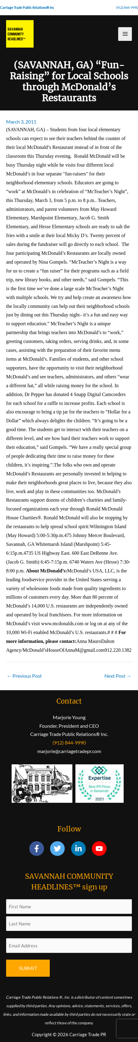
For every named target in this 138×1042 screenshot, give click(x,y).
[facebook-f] (39, 848)
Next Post (117, 676)
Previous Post (24, 676)
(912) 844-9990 (127, 7)
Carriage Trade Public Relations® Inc (27, 7)
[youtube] (100, 848)
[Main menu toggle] (125, 34)
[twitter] (60, 848)
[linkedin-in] (81, 848)
